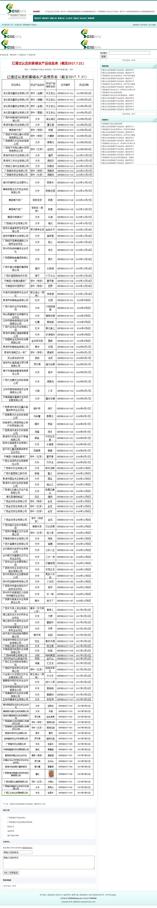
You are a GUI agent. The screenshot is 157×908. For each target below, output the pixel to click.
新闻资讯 (45, 18)
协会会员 (83, 18)
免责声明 (10, 831)
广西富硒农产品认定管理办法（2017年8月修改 (118, 76)
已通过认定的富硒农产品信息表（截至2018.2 (117, 70)
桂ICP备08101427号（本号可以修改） (103, 897)
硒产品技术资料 (13, 835)
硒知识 (76, 18)
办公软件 (69, 18)
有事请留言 (83, 897)
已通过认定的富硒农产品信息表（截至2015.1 (117, 104)
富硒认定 (61, 18)
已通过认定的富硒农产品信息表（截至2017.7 (117, 78)
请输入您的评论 (49, 864)
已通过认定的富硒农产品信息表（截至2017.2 (117, 81)
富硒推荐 (91, 18)
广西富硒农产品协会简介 (16, 818)
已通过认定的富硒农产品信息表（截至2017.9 (117, 73)
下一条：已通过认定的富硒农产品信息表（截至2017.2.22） (25, 804)
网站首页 (37, 18)
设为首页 (144, 25)
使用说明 (51, 897)
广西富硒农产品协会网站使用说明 (19, 822)
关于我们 (43, 897)
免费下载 (75, 897)
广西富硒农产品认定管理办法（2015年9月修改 (118, 129)
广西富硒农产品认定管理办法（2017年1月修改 (118, 84)
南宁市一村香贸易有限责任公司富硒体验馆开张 (80, 11)
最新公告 (53, 18)
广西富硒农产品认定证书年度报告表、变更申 (117, 95)
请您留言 (136, 25)
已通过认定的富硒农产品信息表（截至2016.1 (117, 87)
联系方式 (10, 826)
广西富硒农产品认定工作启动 (51, 11)
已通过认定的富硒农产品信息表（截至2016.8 (117, 98)
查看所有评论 (27, 848)
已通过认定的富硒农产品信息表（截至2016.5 (117, 101)
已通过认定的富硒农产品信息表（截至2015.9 (117, 109)
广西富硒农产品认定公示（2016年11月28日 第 (118, 90)
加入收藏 (152, 25)
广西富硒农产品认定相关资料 (111, 92)
